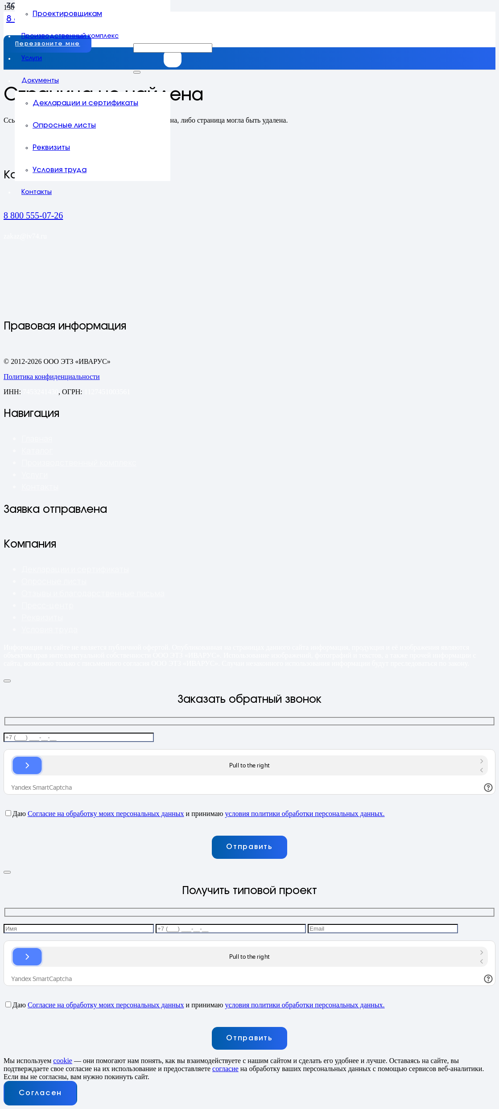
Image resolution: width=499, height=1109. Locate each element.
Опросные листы (54, 581)
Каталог (37, 450)
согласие (225, 1068)
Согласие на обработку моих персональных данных (106, 813)
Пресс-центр (47, 605)
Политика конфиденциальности (52, 376)
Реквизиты (42, 617)
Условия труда (49, 629)
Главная (36, 438)
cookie (62, 1060)
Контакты (39, 486)
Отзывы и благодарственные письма (93, 593)
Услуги (34, 474)
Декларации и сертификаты (75, 569)
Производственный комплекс (78, 462)
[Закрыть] (136, 72)
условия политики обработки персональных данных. (304, 813)
